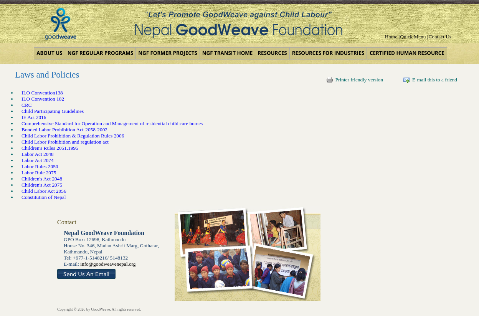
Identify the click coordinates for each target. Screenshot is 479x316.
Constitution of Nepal (44, 197)
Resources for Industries (328, 53)
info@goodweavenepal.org (107, 264)
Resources (272, 53)
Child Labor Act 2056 (43, 191)
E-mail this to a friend (430, 80)
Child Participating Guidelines (52, 111)
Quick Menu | (414, 37)
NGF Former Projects (167, 53)
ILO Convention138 (42, 93)
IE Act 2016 (33, 117)
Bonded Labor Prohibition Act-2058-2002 (64, 129)
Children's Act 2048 (41, 179)
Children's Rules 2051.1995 (49, 148)
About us (49, 53)
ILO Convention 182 (42, 99)
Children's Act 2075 (41, 185)
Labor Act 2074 (37, 160)
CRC (26, 105)
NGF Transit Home (227, 53)
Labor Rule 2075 (38, 172)
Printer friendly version (355, 80)
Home (391, 37)
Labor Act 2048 (37, 154)
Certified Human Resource (407, 53)
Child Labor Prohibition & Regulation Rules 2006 (72, 136)
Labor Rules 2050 (39, 166)
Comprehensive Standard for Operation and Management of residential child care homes (112, 123)
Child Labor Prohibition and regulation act (65, 142)
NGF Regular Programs (101, 53)
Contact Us (439, 37)
